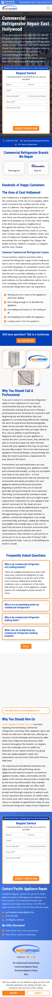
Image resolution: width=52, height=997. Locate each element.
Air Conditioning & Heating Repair (26, 963)
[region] (26, 988)
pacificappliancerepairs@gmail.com (20, 912)
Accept (13, 993)
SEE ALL (26, 646)
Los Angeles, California (15, 920)
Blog (26, 974)
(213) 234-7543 (12, 141)
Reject (38, 993)
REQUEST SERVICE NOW (26, 128)
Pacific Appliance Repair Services (17, 724)
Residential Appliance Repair (26, 970)
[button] (26, 565)
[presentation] (26, 119)
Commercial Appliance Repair (26, 967)
